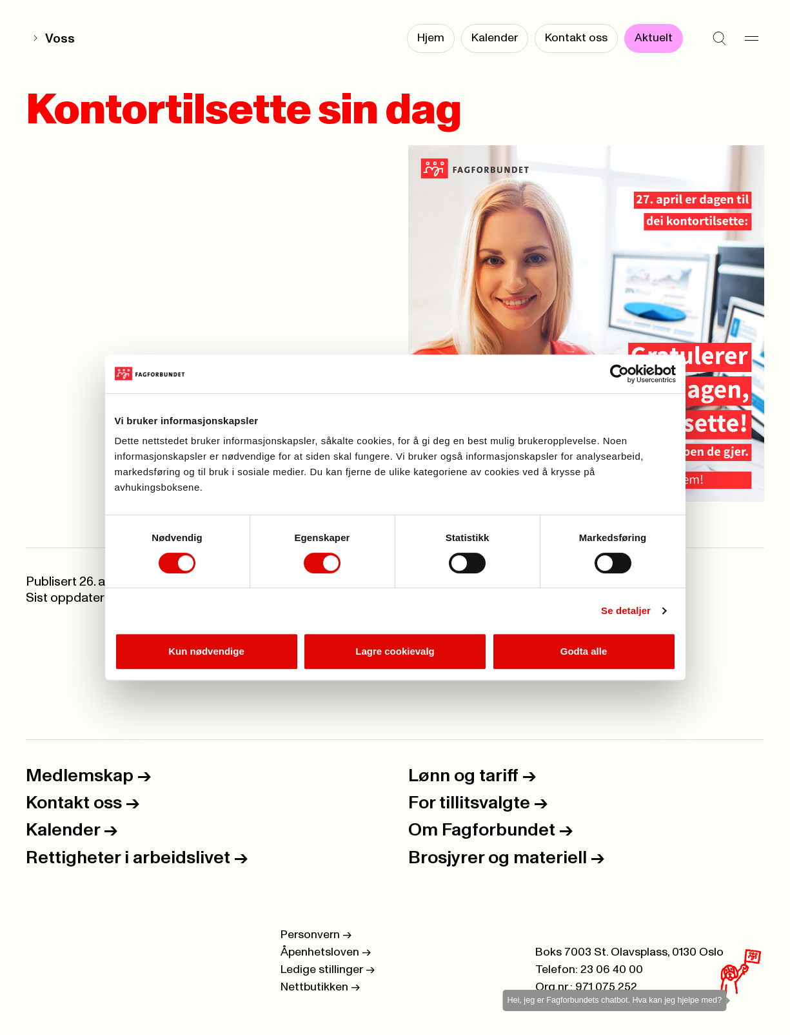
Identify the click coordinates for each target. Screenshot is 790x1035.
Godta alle (583, 651)
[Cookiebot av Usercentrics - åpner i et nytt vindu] (619, 374)
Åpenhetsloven (326, 952)
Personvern (316, 935)
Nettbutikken (320, 987)
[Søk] (719, 39)
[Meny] (751, 39)
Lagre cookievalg (395, 651)
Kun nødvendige (206, 651)
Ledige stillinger (328, 970)
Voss (60, 38)
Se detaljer (626, 610)
